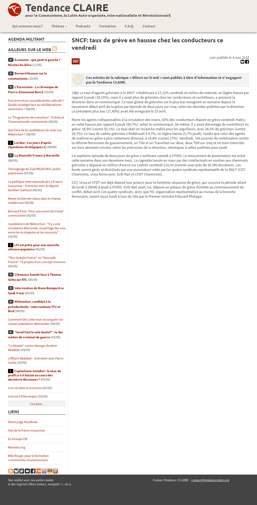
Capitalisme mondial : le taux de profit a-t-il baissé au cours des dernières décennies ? (34, 375)
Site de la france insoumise (26, 430)
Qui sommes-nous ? (27, 26)
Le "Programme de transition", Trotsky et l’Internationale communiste (36, 119)
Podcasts (83, 26)
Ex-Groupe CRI (17, 439)
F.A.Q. (129, 26)
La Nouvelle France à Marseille (37, 155)
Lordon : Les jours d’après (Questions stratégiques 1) (29, 145)
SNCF (76, 61)
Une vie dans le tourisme (25, 388)
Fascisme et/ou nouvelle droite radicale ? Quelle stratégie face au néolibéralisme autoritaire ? (36, 104)
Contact (149, 26)
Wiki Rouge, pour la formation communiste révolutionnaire (28, 458)
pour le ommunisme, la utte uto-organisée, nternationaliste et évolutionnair (98, 15)
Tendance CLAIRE (66, 7)
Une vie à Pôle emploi (22, 396)
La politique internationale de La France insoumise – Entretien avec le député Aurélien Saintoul (35, 186)
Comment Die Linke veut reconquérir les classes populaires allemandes (35, 321)
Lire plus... (37, 404)
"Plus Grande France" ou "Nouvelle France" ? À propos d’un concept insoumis (37, 260)
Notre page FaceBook (22, 422)
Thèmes (59, 26)
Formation (107, 26)
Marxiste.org (16, 447)
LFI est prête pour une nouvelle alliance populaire (33, 247)
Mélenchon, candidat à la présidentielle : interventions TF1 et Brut (34, 306)
